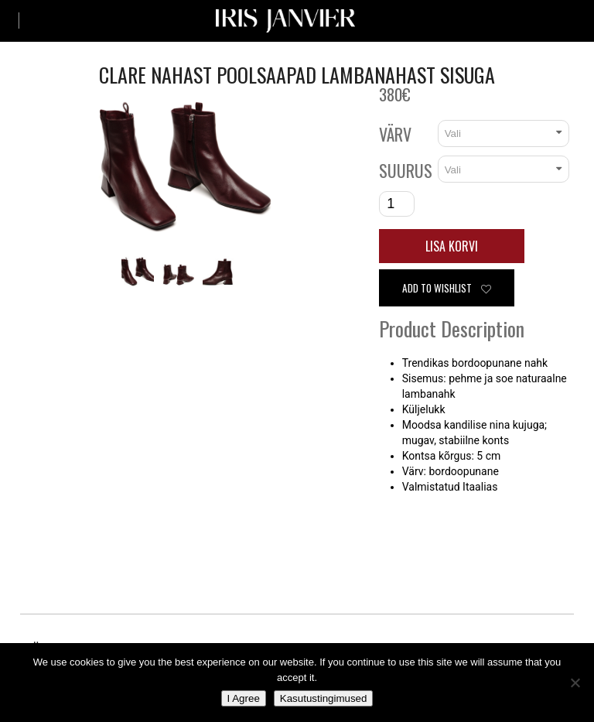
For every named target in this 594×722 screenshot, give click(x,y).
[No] (574, 682)
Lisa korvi (451, 246)
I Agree (243, 698)
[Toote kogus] (397, 204)
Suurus (405, 170)
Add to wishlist (446, 288)
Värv (395, 133)
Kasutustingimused (323, 698)
